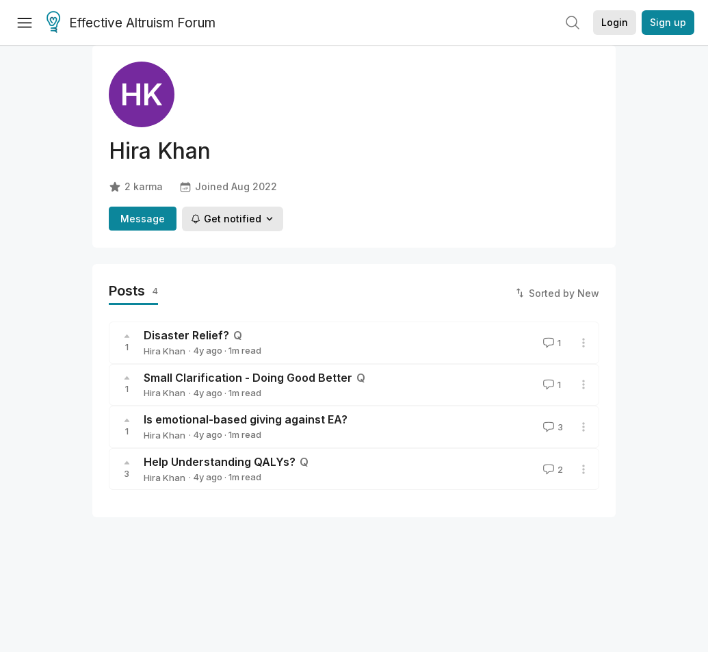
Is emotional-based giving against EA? (246, 419)
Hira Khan (164, 350)
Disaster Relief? (186, 335)
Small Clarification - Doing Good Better (248, 377)
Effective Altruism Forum (131, 23)
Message (142, 218)
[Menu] (24, 22)
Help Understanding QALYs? (220, 462)
